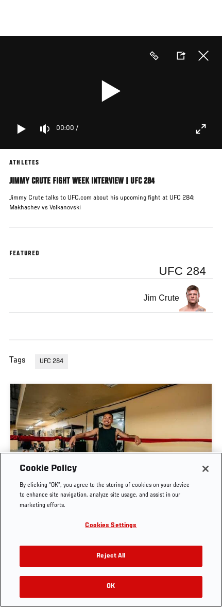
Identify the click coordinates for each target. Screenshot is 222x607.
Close (203, 56)
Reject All (110, 556)
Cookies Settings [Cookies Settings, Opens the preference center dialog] (110, 525)
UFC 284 (51, 361)
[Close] (205, 468)
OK (111, 586)
